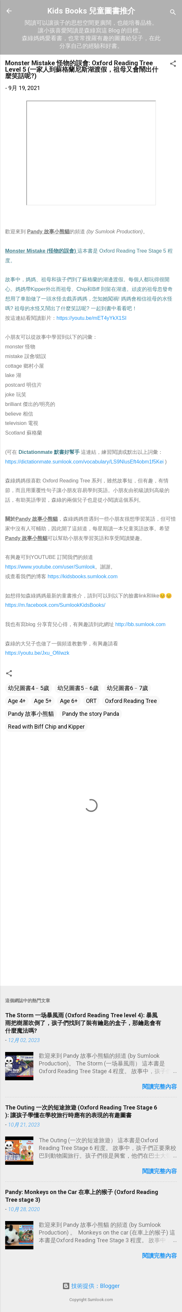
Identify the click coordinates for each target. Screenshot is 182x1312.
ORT (91, 700)
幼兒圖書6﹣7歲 (127, 688)
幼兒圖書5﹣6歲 (78, 688)
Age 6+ (69, 700)
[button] (173, 64)
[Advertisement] (91, 930)
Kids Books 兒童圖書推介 (91, 10)
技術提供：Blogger (91, 1285)
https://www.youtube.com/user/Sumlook (50, 567)
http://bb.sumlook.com (140, 624)
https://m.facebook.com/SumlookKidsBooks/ (56, 605)
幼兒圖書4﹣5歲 (28, 688)
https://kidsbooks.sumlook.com (82, 576)
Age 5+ (43, 700)
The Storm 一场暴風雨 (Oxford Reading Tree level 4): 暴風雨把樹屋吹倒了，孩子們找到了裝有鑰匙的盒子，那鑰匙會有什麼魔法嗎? (83, 1023)
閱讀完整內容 (159, 1086)
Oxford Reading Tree (131, 700)
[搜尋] (173, 13)
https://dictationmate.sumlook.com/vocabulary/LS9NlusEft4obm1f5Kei (84, 461)
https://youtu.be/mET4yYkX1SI (91, 318)
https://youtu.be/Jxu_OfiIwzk (38, 653)
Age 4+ (17, 700)
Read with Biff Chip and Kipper (46, 726)
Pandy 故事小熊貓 (31, 713)
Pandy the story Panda (90, 713)
